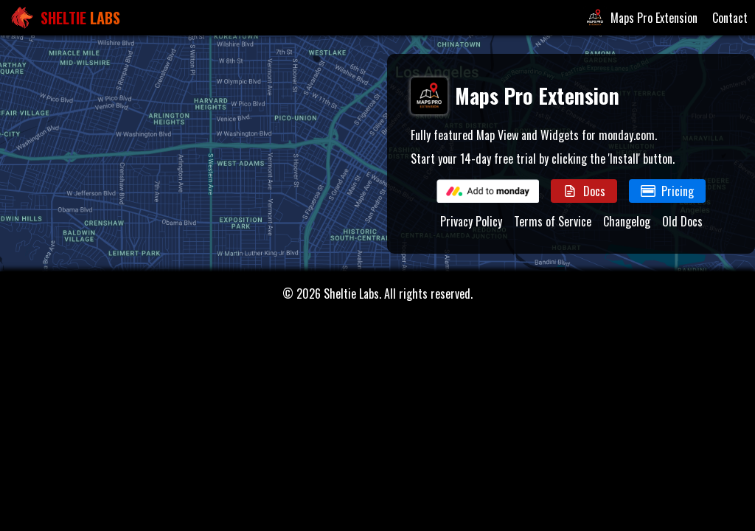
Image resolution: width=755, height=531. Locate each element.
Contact (730, 18)
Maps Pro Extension (640, 18)
